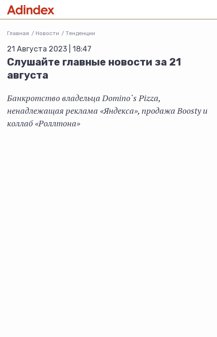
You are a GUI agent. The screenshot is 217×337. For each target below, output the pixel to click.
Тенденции (80, 33)
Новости (47, 33)
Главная (18, 33)
